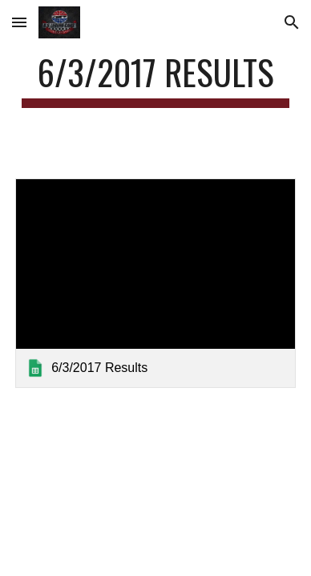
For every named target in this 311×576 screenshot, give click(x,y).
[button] (19, 22)
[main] (155, 79)
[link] (155, 283)
